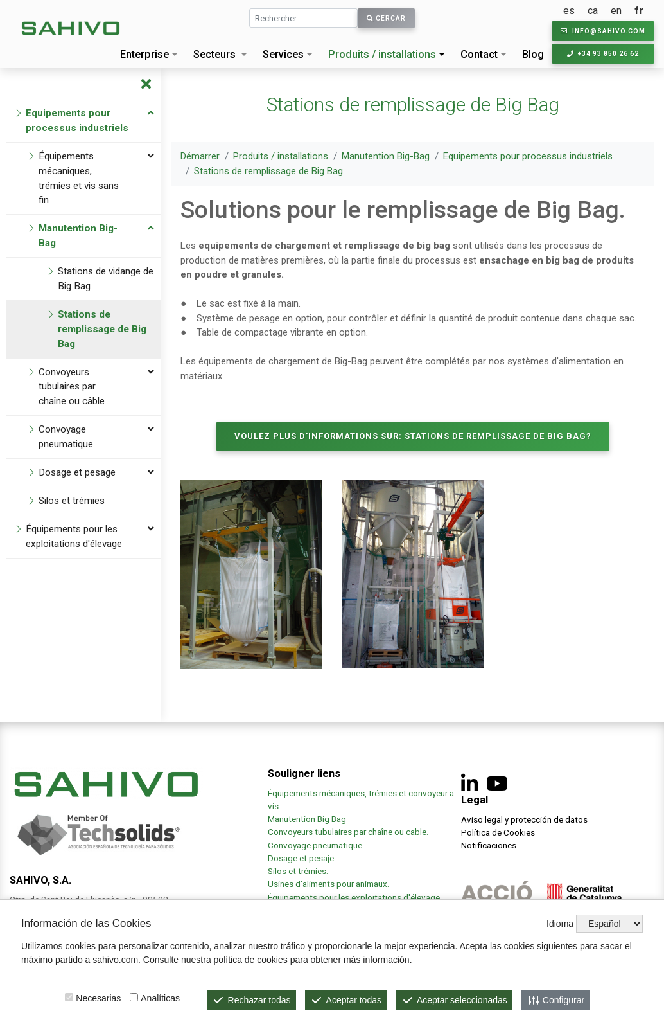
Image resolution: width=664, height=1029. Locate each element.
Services (283, 54)
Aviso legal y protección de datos (524, 819)
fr (638, 10)
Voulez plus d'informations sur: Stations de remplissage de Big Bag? (412, 436)
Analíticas (160, 998)
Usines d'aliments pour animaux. (329, 884)
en (616, 10)
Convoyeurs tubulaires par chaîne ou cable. (348, 832)
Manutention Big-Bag (386, 156)
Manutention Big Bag (307, 819)
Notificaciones (488, 845)
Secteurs (214, 54)
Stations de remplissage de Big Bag (268, 171)
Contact (479, 54)
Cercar (386, 18)
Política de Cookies (498, 832)
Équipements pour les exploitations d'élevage (354, 897)
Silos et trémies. (298, 871)
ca (593, 10)
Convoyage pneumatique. (316, 845)
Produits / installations (382, 54)
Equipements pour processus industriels (528, 156)
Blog (533, 54)
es (569, 10)
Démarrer (200, 156)
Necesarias (98, 998)
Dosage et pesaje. (302, 858)
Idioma (559, 923)
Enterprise (144, 54)
